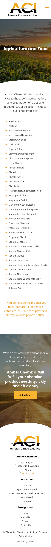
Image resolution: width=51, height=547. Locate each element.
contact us (22, 307)
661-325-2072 (28, 473)
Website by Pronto (25, 541)
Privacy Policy (25, 536)
